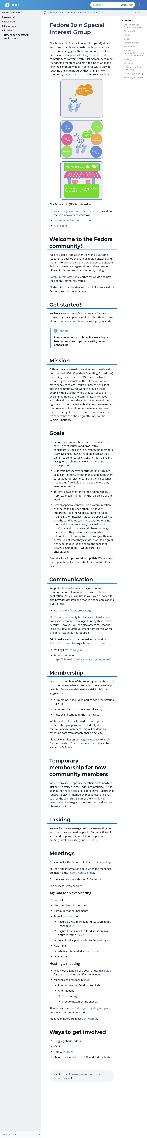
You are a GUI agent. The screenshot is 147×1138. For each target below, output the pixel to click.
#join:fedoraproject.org (77, 610)
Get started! (129, 31)
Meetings (128, 63)
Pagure (63, 828)
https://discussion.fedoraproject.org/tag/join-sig (82, 659)
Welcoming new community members (76, 211)
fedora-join (75, 650)
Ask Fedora (60, 225)
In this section (125, 4)
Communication (131, 42)
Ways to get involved (134, 77)
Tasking (127, 59)
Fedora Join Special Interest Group (82, 12)
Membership (130, 46)
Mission (127, 35)
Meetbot (92, 1018)
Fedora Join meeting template (92, 1008)
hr (136, 12)
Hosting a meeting (134, 73)
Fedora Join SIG (11, 12)
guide (107, 970)
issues (72, 925)
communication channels (73, 321)
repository (91, 840)
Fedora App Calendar (81, 872)
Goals (126, 38)
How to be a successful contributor (16, 36)
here (83, 291)
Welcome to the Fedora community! (133, 26)
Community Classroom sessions (73, 220)
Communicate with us (63, 277)
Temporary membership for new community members (134, 53)
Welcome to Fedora (74, 313)
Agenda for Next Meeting (134, 68)
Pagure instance (90, 739)
